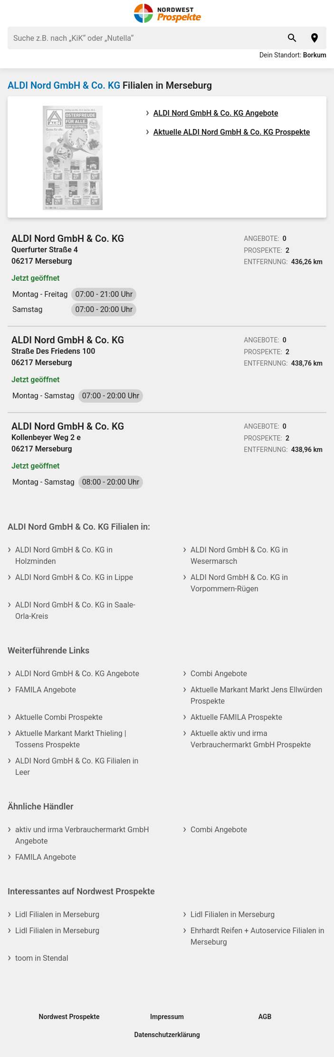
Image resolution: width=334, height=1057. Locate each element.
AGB (265, 1016)
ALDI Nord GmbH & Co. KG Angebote (215, 113)
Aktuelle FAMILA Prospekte (236, 717)
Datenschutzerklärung (167, 1035)
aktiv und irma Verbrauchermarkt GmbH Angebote (82, 835)
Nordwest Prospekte (69, 1016)
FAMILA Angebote (45, 689)
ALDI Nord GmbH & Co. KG (64, 85)
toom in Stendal (41, 958)
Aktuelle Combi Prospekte (59, 717)
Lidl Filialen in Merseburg (57, 914)
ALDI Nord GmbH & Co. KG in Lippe (74, 577)
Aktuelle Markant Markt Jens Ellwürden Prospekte (256, 695)
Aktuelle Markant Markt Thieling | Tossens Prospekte (70, 739)
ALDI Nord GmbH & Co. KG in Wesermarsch (239, 555)
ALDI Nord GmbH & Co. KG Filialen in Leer (76, 766)
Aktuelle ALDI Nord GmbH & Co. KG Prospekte (231, 132)
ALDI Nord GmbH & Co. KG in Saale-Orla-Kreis (75, 610)
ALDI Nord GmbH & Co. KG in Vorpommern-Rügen (239, 583)
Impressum (167, 1016)
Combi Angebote (219, 673)
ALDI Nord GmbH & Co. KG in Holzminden (64, 555)
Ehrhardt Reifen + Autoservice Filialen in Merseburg (257, 936)
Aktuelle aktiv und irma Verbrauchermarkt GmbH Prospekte (251, 739)
